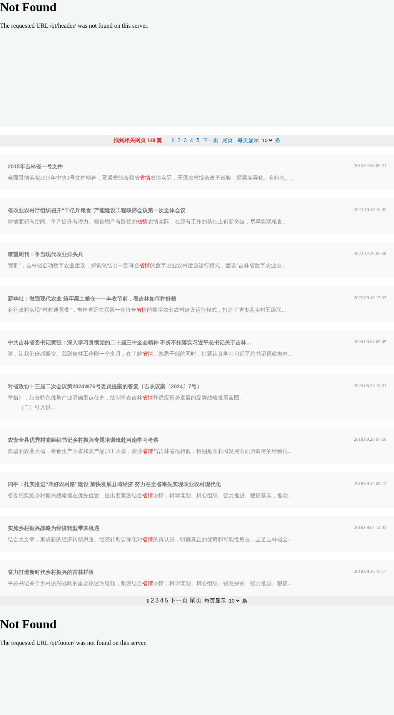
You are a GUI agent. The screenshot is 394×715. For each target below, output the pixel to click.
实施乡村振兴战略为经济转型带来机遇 (53, 528)
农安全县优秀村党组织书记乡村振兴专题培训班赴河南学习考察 (83, 440)
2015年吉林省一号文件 (35, 166)
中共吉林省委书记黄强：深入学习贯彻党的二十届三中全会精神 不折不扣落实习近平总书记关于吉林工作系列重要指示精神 (131, 342)
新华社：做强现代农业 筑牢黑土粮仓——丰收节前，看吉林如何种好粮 (92, 298)
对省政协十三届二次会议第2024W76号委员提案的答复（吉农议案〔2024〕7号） (105, 386)
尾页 (227, 140)
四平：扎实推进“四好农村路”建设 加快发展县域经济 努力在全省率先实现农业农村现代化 (114, 484)
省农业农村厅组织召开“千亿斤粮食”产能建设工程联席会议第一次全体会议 (96, 210)
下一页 (210, 140)
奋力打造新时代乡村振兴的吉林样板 (51, 572)
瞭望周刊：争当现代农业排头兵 (45, 254)
